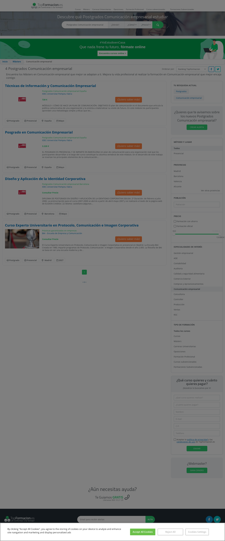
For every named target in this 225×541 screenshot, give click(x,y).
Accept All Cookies (143, 531)
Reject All (170, 531)
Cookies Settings (197, 531)
